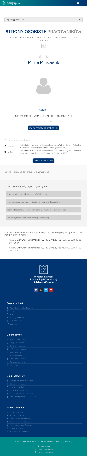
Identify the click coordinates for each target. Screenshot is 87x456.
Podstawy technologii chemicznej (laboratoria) (28, 217)
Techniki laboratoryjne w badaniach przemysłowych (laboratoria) (36, 210)
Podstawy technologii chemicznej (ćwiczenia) (27, 194)
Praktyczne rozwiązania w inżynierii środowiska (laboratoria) (34, 202)
